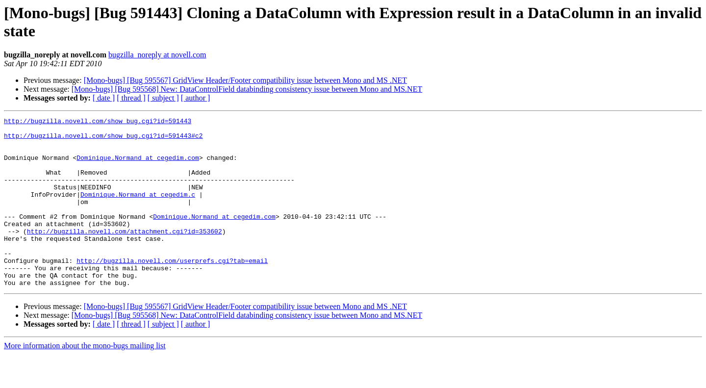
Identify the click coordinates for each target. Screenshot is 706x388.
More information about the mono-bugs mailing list (85, 379)
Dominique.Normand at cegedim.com (137, 166)
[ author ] (195, 98)
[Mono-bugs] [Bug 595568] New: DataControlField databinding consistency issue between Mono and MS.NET (247, 89)
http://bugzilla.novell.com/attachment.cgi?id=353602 (124, 254)
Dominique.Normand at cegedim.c (137, 210)
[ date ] (104, 98)
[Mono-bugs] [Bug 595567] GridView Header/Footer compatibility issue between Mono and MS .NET (245, 80)
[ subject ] (163, 98)
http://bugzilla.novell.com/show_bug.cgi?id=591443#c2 (103, 139)
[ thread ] (131, 98)
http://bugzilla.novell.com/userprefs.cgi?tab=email (172, 289)
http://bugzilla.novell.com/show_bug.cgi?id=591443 (97, 122)
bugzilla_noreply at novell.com (157, 55)
